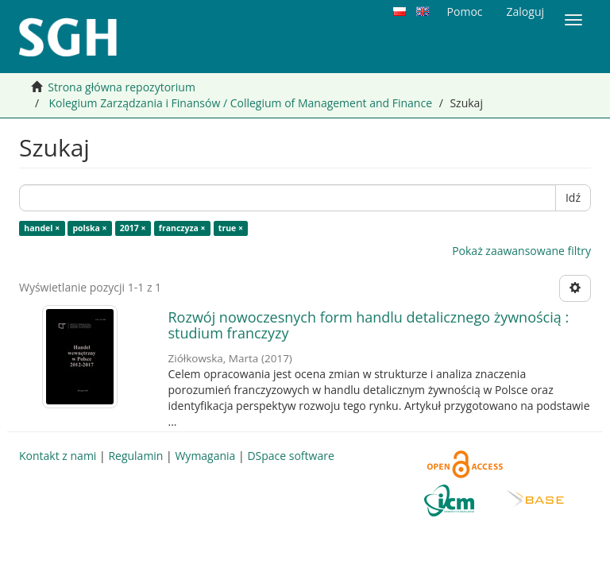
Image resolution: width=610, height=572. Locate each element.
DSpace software (290, 455)
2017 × (133, 228)
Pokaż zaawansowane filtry (521, 250)
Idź (573, 197)
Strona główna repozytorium (121, 87)
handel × (42, 228)
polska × (89, 228)
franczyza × (182, 228)
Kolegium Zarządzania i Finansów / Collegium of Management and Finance (240, 102)
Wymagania (205, 455)
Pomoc (465, 11)
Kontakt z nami (57, 455)
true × (230, 228)
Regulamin (135, 455)
